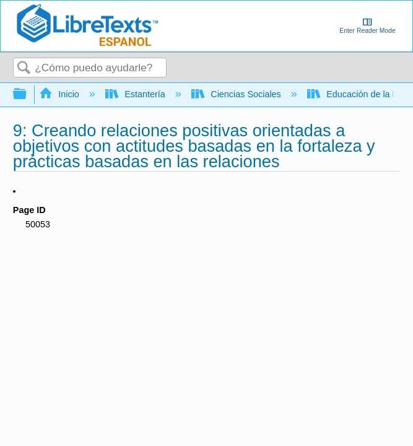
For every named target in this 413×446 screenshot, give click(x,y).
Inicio (60, 94)
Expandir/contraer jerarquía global (28, 94)
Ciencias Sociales (237, 94)
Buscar (24, 68)
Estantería (136, 94)
